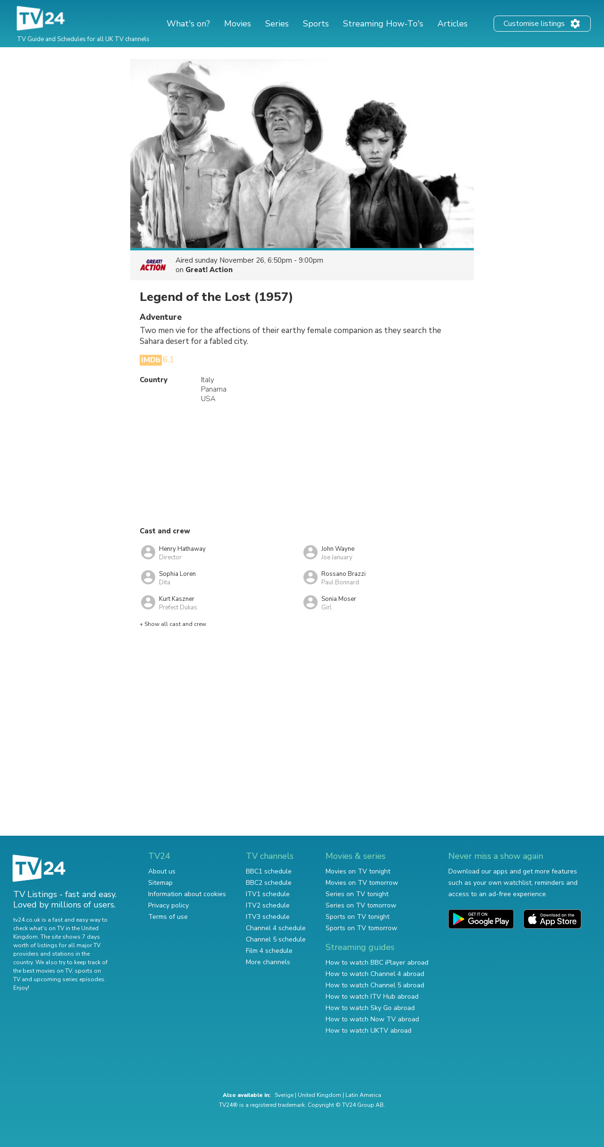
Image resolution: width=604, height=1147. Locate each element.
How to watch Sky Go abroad (370, 1007)
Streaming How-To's (383, 23)
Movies (237, 23)
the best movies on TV (42, 971)
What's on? (188, 23)
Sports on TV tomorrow (361, 928)
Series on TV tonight (357, 894)
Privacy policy (168, 905)
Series (277, 23)
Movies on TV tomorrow (362, 882)
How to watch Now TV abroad (372, 1019)
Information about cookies (187, 894)
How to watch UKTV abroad (368, 1030)
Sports (316, 23)
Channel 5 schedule (276, 939)
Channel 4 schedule (276, 928)
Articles (452, 23)
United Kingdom (319, 1095)
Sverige (284, 1095)
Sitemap (160, 882)
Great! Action (209, 269)
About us (162, 871)
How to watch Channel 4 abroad (375, 973)
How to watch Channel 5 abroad (375, 985)
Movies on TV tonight (358, 871)
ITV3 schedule (268, 916)
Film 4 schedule (269, 950)
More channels (268, 962)
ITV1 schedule (268, 894)
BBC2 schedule (269, 882)
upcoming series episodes (69, 979)
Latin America (363, 1095)
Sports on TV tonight (357, 916)
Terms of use (168, 916)
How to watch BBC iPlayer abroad (377, 962)
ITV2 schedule (268, 905)
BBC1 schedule (269, 871)
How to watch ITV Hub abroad (372, 996)
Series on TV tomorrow (361, 905)
